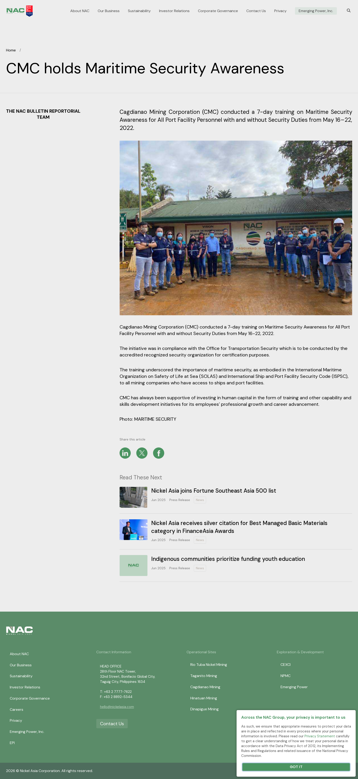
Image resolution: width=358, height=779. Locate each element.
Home (11, 50)
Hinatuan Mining (203, 698)
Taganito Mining (203, 675)
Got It (296, 767)
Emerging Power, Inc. (316, 11)
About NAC (79, 11)
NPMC (286, 675)
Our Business (109, 11)
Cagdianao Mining (205, 686)
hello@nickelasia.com (117, 706)
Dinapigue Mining (204, 709)
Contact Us (256, 11)
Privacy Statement (319, 736)
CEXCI (286, 664)
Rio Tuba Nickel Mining (208, 664)
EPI (12, 742)
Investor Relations (174, 11)
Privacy (280, 11)
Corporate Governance (218, 11)
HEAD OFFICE (110, 666)
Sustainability (139, 11)
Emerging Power (294, 686)
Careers (16, 709)
